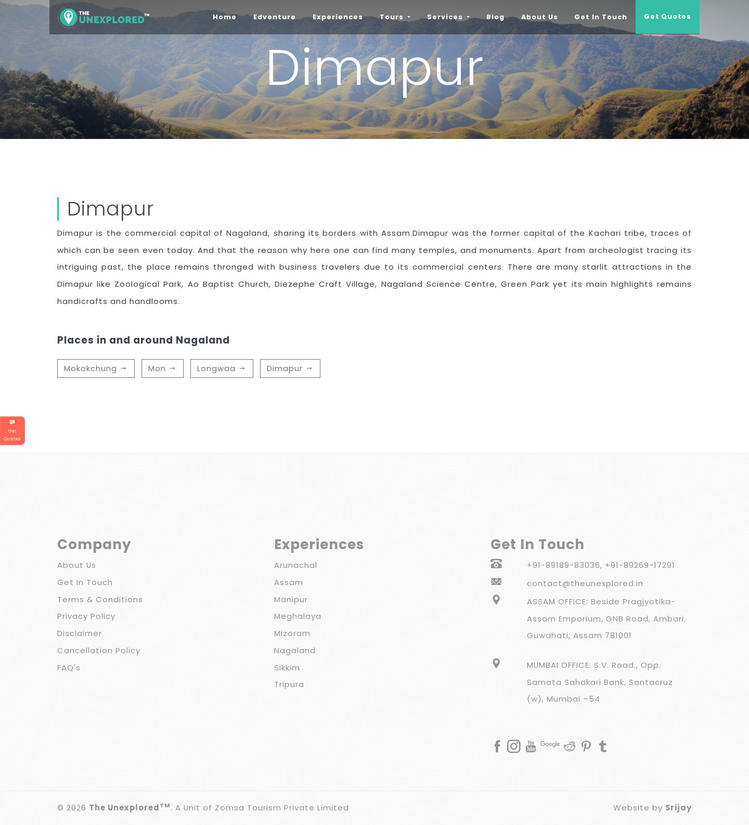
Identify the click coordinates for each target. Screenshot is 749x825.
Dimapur (290, 368)
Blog (494, 16)
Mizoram (292, 633)
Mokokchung (96, 368)
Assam (288, 582)
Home (227, 15)
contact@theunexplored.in (585, 583)
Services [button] (444, 16)
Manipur (291, 599)
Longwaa (222, 368)
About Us (538, 16)
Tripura (289, 684)
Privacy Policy (86, 616)
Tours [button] (391, 16)
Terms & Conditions (100, 599)
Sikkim (287, 667)
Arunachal (295, 565)
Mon (162, 368)
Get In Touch (599, 16)
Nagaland (295, 650)
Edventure (277, 15)
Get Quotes (667, 16)
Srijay (678, 807)
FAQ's (69, 667)
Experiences (336, 16)
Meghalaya (297, 616)
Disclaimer (79, 633)
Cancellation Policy (98, 650)
